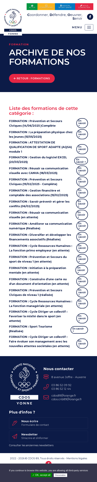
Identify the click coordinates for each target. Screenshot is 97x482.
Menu (76, 27)
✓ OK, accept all (41, 475)
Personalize (60, 475)
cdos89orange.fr (63, 407)
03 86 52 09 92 (61, 397)
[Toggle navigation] (89, 27)
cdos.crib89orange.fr (66, 411)
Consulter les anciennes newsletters (31, 457)
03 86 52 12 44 (61, 400)
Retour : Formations (32, 78)
